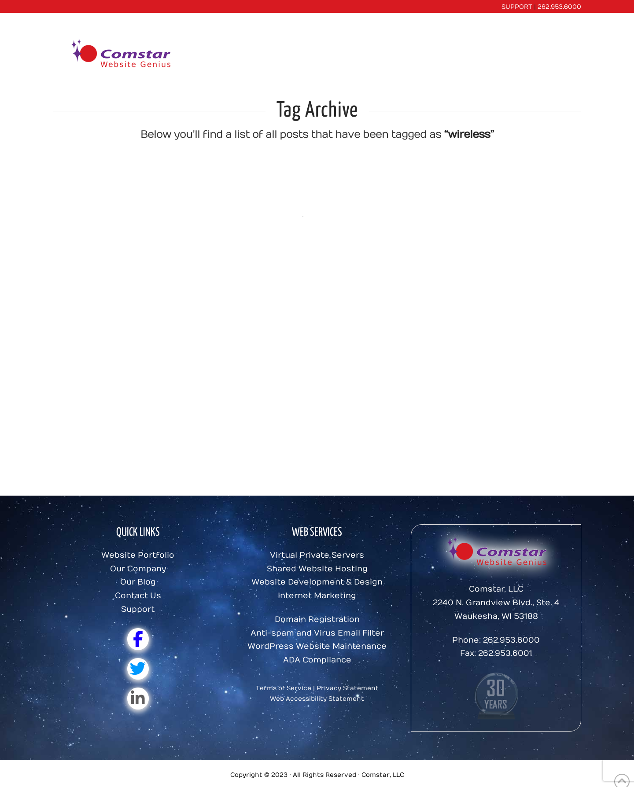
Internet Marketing (317, 595)
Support (138, 609)
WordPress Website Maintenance (317, 646)
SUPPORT (516, 7)
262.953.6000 (559, 7)
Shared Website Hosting (317, 569)
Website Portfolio (137, 555)
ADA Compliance (317, 660)
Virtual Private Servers (317, 555)
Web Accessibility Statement (317, 698)
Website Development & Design (317, 582)
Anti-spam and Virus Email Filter (317, 633)
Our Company (138, 569)
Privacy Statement (348, 688)
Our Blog (138, 582)
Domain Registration (317, 619)
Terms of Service (283, 688)
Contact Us (138, 595)
